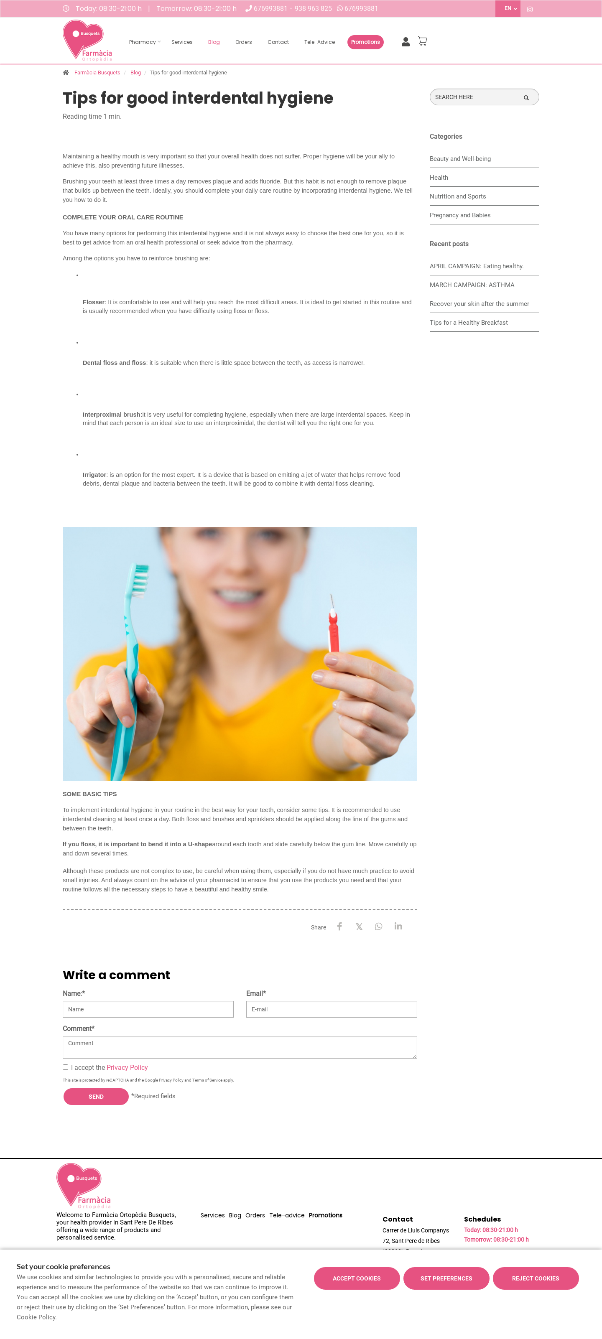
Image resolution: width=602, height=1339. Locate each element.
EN (508, 8)
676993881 (271, 9)
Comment (78, 1029)
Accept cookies (357, 1278)
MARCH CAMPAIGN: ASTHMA (472, 285)
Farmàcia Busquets (97, 72)
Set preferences (446, 1278)
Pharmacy (142, 42)
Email (256, 994)
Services (182, 42)
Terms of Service (207, 1080)
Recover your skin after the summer (479, 304)
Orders (243, 42)
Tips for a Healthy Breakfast (469, 322)
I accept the (105, 1068)
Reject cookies (535, 1278)
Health (439, 177)
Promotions (365, 42)
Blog (214, 42)
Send (96, 1096)
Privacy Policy (127, 1068)
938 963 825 (313, 9)
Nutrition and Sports (458, 196)
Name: (74, 994)
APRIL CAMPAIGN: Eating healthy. (477, 266)
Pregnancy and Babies (460, 215)
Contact (278, 42)
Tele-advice (319, 42)
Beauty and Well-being (460, 159)
